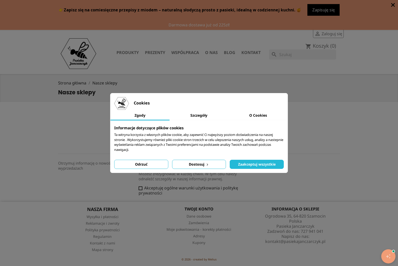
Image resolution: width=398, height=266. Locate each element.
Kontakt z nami (102, 243)
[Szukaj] (302, 54)
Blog (229, 52)
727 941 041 (312, 231)
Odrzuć (141, 164)
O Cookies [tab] (258, 115)
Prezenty (155, 52)
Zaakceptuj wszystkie (257, 164)
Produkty (128, 52)
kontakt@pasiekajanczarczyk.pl (295, 241)
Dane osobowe (199, 216)
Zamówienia (199, 222)
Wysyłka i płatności (103, 216)
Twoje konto (199, 209)
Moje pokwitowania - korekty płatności (199, 229)
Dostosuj (199, 164)
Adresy (199, 236)
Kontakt (251, 52)
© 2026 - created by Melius (199, 259)
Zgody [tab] (140, 115)
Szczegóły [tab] (198, 115)
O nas (211, 52)
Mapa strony (102, 249)
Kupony (198, 242)
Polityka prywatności (102, 229)
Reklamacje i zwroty (102, 223)
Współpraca (185, 52)
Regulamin (102, 236)
